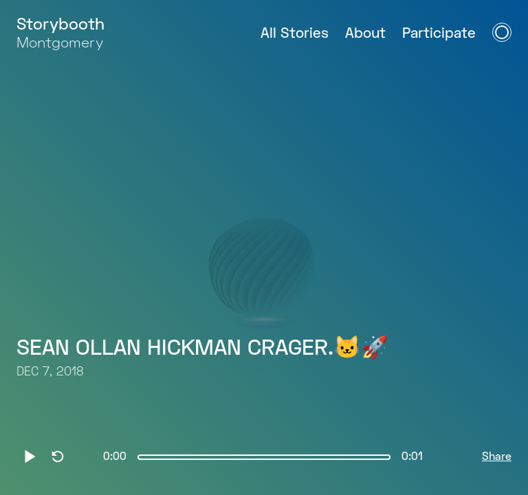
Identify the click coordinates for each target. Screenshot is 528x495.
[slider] (264, 457)
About (365, 34)
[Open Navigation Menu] (502, 32)
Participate (439, 34)
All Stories (295, 34)
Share (497, 457)
